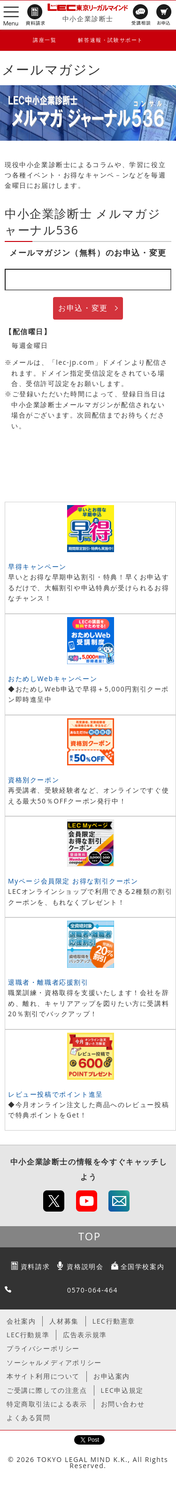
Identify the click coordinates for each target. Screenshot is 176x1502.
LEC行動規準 (28, 1334)
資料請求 (35, 1266)
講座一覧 (44, 39)
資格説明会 (85, 1266)
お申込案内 (111, 1376)
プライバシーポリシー (43, 1348)
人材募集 (63, 1321)
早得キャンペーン (37, 566)
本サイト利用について (43, 1376)
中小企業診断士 (88, 18)
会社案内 (21, 1321)
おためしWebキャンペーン (52, 678)
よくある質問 (29, 1417)
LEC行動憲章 (113, 1321)
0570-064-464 (92, 1289)
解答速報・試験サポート (110, 39)
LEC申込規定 (122, 1390)
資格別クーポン (33, 779)
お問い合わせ (123, 1403)
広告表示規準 (85, 1334)
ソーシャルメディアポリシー (54, 1362)
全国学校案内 (143, 1266)
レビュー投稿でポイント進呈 (55, 1094)
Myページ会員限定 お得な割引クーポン (73, 880)
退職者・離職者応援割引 (48, 982)
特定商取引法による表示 (47, 1403)
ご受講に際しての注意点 (47, 1390)
